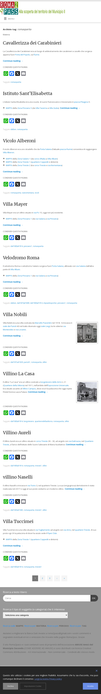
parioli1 (27, 362)
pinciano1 (28, 246)
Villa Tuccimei (18, 521)
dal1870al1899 (23, 303)
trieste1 (38, 465)
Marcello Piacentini (43, 323)
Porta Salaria (46, 149)
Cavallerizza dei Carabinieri (32, 43)
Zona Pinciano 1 (24, 218)
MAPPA (9, 108)
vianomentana (28, 193)
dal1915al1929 (17, 362)
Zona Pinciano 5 (24, 108)
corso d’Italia (39, 158)
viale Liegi (45, 326)
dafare (13, 129)
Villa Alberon (8, 152)
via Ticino (32, 485)
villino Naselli (18, 477)
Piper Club (52, 533)
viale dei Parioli (9, 326)
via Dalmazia (74, 441)
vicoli (37, 193)
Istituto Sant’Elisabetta (27, 93)
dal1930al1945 (17, 510)
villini (45, 362)
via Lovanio (21, 329)
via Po (36, 212)
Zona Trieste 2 (23, 165)
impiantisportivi (50, 303)
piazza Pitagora (81, 102)
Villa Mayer (15, 204)
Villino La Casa (18, 373)
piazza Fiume (66, 149)
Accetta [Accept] (90, 686)
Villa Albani (52, 158)
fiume (36, 54)
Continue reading (13, 61)
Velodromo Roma (21, 257)
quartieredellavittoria (43, 421)
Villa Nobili (15, 314)
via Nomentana (55, 165)
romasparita (16, 82)
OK (93, 597)
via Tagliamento (42, 530)
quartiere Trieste (82, 530)
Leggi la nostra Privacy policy (48, 678)
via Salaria (40, 218)
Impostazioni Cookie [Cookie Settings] (32, 686)
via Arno (67, 530)
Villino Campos (29, 388)
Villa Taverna (41, 108)
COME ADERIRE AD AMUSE (38, 648)
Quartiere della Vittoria (14, 385)
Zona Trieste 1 (23, 162)
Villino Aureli (17, 432)
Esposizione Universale (58, 385)
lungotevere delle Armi (51, 382)
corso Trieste (40, 165)
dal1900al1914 (17, 246)
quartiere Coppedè (40, 162)
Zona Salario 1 (23, 158)
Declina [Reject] (10, 686)
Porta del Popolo (22, 54)
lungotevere (29, 421)
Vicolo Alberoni (19, 140)
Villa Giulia (53, 108)
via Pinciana (52, 218)
